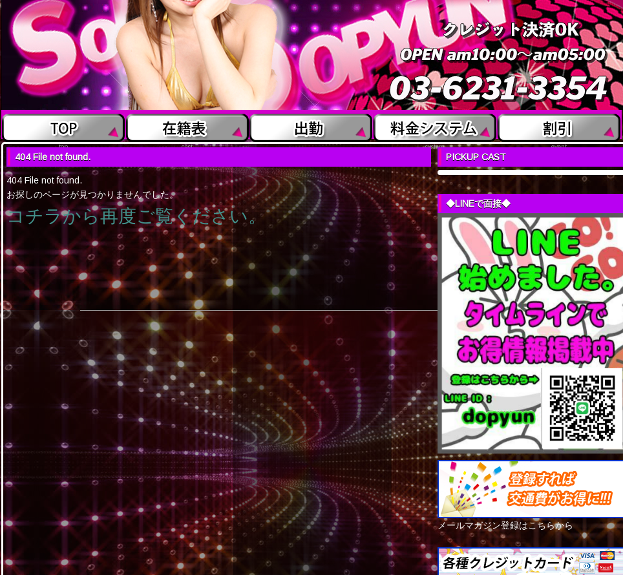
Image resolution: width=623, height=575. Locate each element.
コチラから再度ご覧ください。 (136, 216)
